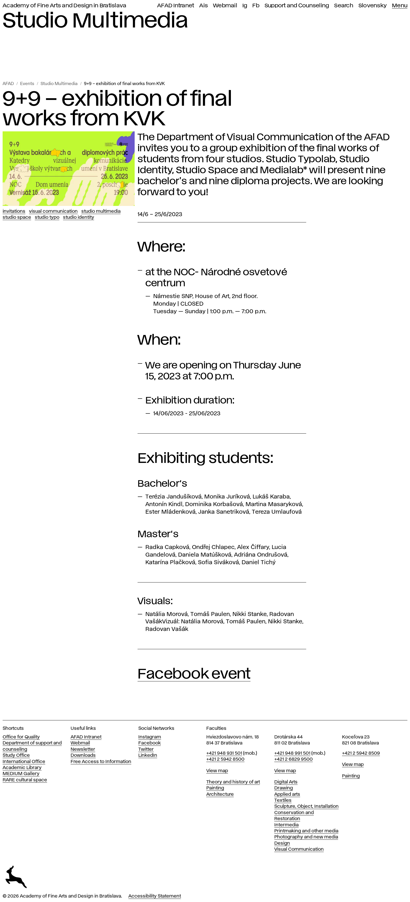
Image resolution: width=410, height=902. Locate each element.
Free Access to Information (101, 762)
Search (343, 5)
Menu (399, 5)
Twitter (146, 749)
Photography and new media (306, 837)
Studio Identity (78, 217)
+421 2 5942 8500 (225, 759)
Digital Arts (286, 782)
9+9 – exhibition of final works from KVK (124, 84)
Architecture (220, 794)
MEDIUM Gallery (21, 774)
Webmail (225, 5)
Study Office (16, 755)
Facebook (149, 743)
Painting (215, 788)
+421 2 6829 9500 (293, 759)
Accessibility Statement (154, 896)
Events (27, 84)
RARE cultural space (25, 780)
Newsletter (83, 749)
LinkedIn (147, 755)
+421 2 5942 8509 (361, 753)
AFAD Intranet (175, 5)
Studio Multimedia (59, 84)
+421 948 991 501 (292, 753)
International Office (24, 762)
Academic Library (22, 768)
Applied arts (287, 794)
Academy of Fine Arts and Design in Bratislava (64, 5)
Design (282, 843)
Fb (255, 5)
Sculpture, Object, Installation (306, 806)
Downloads (83, 755)
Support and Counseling (297, 5)
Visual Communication (53, 211)
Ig (244, 5)
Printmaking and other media (306, 831)
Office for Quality (21, 737)
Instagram (149, 737)
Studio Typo (47, 217)
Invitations (14, 211)
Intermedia (286, 825)
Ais (203, 5)
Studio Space (17, 217)
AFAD (8, 84)
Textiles (283, 800)
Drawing (283, 788)
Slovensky (372, 5)
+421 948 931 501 (224, 753)
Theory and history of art (233, 782)
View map (217, 771)
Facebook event (194, 674)
